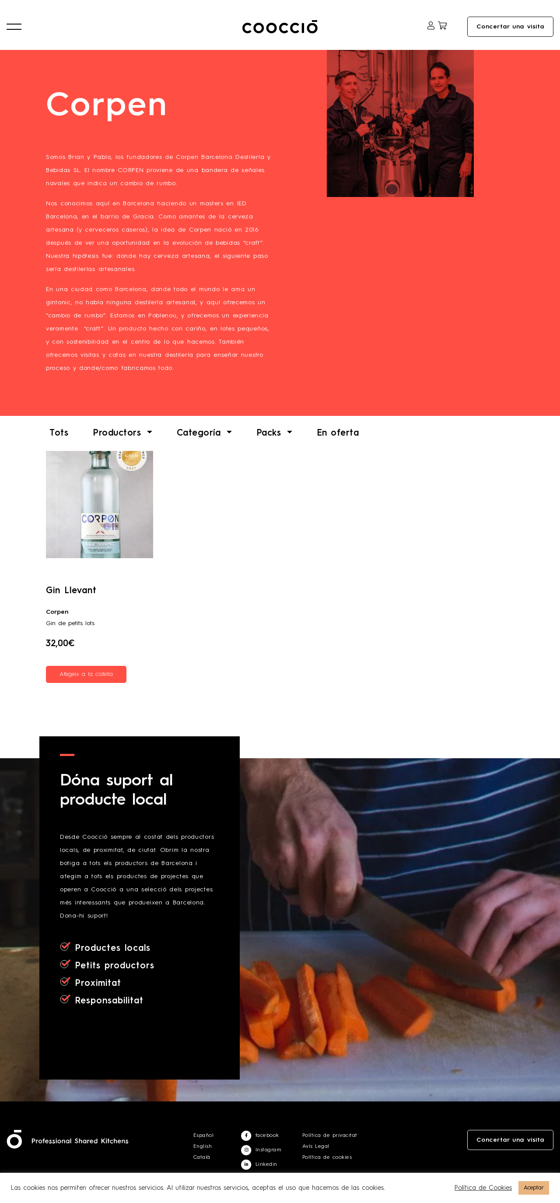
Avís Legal (315, 1146)
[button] (14, 26)
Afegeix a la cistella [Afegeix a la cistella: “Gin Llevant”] (86, 674)
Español (203, 1135)
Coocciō (280, 26)
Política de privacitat (329, 1135)
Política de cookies (327, 1157)
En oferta (338, 433)
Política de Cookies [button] (483, 1188)
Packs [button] (270, 433)
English (202, 1146)
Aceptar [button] (534, 1188)
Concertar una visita (510, 27)
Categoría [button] (200, 433)
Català (201, 1157)
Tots (58, 433)
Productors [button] (119, 433)
